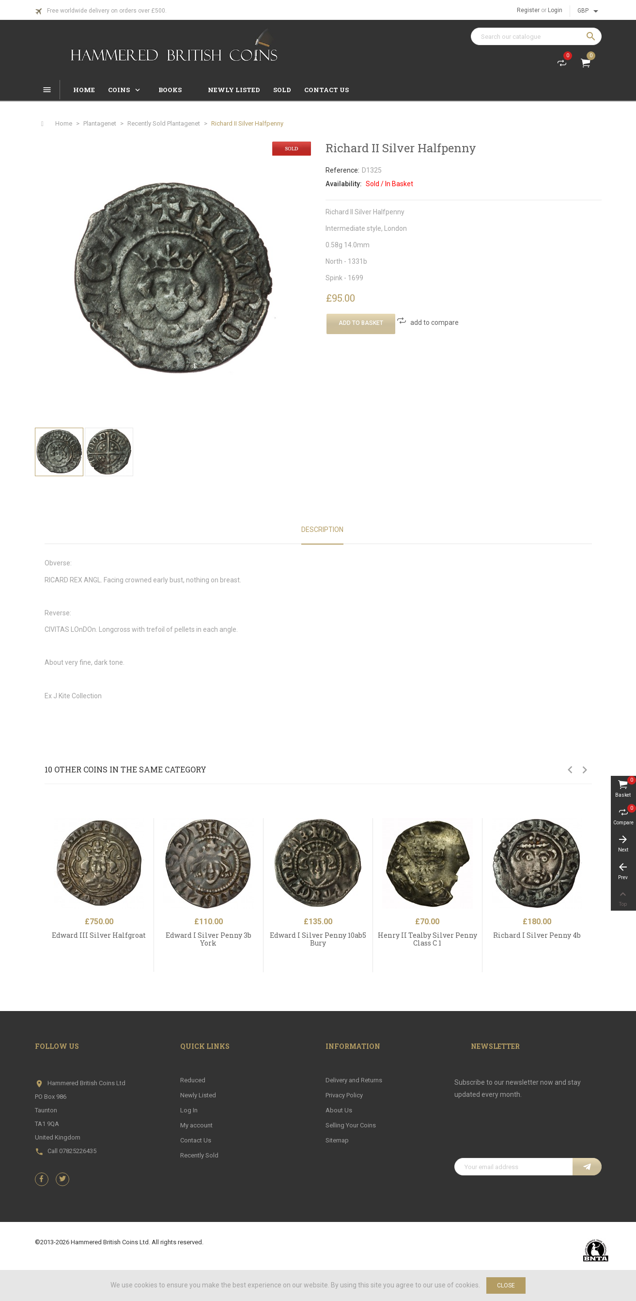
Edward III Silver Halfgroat (99, 935)
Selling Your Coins (351, 1125)
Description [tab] (322, 529)
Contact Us (195, 1140)
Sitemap (337, 1140)
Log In (189, 1110)
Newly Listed (198, 1095)
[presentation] (528, 1134)
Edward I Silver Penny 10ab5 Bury (318, 939)
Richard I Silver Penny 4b (537, 935)
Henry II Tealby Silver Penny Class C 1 (427, 939)
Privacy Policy (344, 1095)
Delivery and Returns (354, 1080)
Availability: (344, 184)
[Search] (536, 36)
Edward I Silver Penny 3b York (208, 939)
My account (196, 1125)
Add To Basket (361, 323)
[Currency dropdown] (589, 11)
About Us (339, 1110)
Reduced (192, 1080)
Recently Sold (199, 1155)
